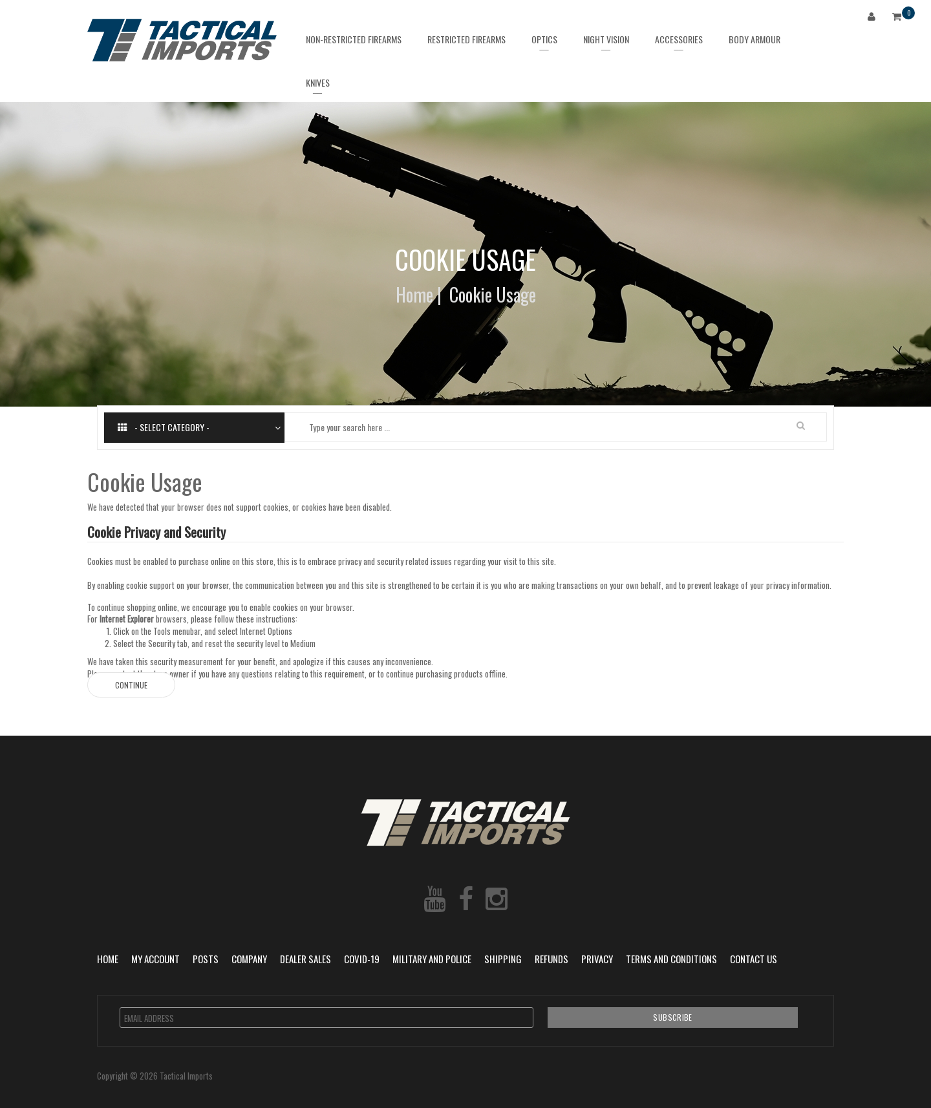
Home (414, 294)
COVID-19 (362, 959)
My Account (155, 959)
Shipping (503, 959)
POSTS (206, 959)
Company (249, 959)
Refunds (551, 959)
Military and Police (431, 959)
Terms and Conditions (671, 959)
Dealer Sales (305, 959)
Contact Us (753, 959)
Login (874, 18)
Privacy (597, 959)
